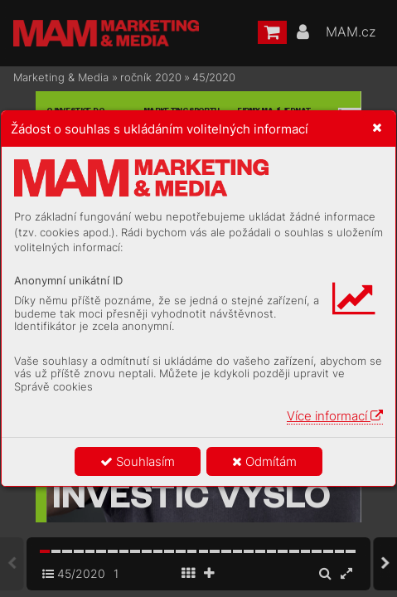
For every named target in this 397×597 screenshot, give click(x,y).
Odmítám (264, 461)
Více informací (335, 416)
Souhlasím (137, 461)
